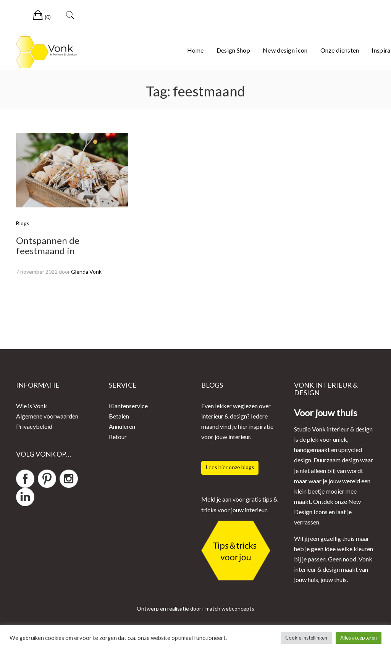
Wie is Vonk (31, 405)
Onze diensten (339, 50)
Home (195, 50)
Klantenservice (128, 405)
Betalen (119, 416)
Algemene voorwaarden (47, 416)
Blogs (22, 223)
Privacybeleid (34, 426)
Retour (118, 436)
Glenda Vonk (86, 271)
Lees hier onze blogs (230, 467)
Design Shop (233, 50)
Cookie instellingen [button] (306, 638)
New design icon (285, 50)
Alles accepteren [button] (358, 638)
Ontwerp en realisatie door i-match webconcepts (195, 608)
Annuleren (122, 426)
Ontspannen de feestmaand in (47, 245)
